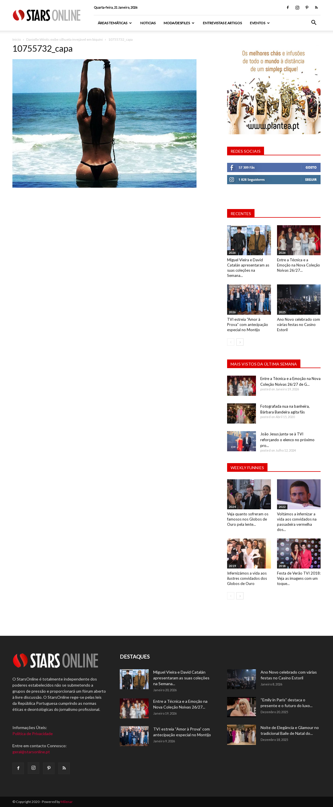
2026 (232, 252)
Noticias (148, 23)
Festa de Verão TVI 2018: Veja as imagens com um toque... (299, 578)
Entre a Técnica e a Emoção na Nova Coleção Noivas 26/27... (298, 265)
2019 (232, 566)
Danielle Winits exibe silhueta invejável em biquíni (64, 39)
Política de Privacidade (32, 733)
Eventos (260, 23)
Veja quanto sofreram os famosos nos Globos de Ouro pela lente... (247, 519)
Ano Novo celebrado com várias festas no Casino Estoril (298, 324)
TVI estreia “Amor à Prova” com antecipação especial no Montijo (247, 324)
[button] (314, 23)
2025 (282, 312)
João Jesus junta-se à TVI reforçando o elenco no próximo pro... (287, 440)
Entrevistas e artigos (222, 23)
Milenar (67, 801)
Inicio (16, 39)
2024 (232, 506)
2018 (282, 566)
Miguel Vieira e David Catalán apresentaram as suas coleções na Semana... (181, 678)
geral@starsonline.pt (31, 751)
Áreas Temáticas (115, 23)
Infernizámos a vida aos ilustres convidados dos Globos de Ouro (247, 578)
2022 (282, 506)
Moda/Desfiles (179, 23)
